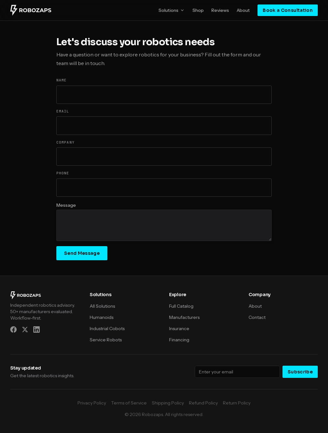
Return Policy (236, 403)
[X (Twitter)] (25, 329)
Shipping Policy (168, 403)
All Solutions (102, 306)
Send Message (82, 253)
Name (61, 80)
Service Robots (106, 340)
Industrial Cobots (107, 328)
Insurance (179, 328)
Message (66, 205)
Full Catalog (181, 306)
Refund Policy (203, 403)
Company (65, 142)
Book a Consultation (288, 10)
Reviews (220, 10)
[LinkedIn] (36, 329)
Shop (198, 10)
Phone (63, 173)
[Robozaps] (30, 10)
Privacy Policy (92, 403)
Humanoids (101, 317)
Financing (179, 340)
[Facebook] (13, 329)
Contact (257, 317)
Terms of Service (129, 403)
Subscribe (300, 372)
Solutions (172, 10)
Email (63, 111)
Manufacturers (184, 317)
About (243, 10)
